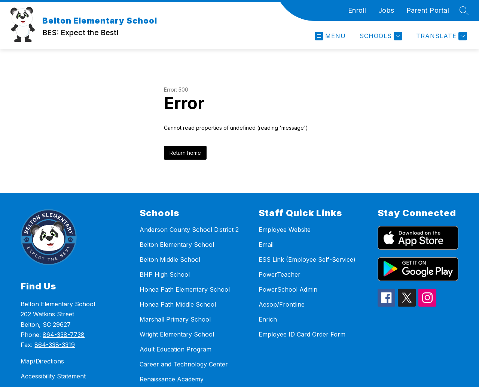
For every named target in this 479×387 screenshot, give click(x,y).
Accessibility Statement (53, 376)
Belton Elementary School (177, 244)
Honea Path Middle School (178, 304)
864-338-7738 (64, 334)
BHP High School (165, 274)
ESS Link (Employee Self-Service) (307, 259)
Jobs (386, 10)
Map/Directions (42, 361)
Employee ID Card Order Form (302, 334)
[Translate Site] (440, 36)
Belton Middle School (170, 259)
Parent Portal (427, 10)
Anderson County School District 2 (189, 229)
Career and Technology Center (184, 364)
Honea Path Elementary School (185, 289)
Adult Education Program (175, 349)
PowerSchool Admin (288, 289)
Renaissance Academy (172, 379)
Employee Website (285, 229)
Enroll (357, 10)
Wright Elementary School (177, 334)
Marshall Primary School (175, 319)
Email (266, 244)
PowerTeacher (279, 274)
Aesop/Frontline (282, 304)
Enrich (268, 319)
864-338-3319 (54, 344)
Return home (185, 153)
